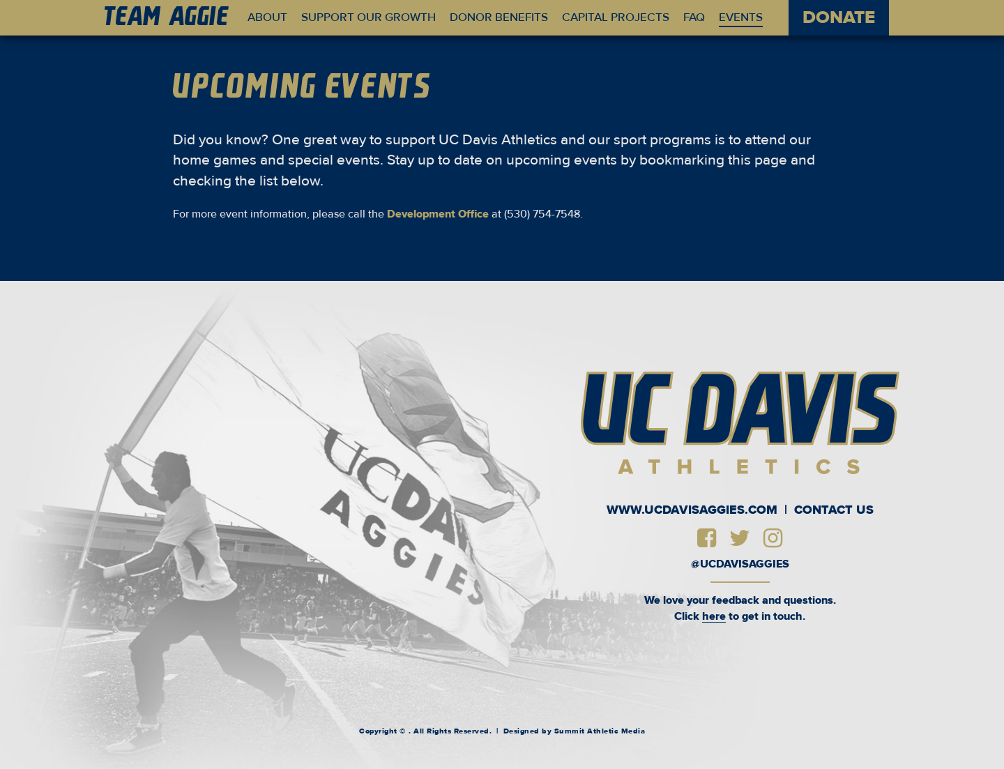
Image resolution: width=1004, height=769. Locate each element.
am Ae (167, 18)
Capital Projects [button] (615, 18)
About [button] (267, 18)
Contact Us (834, 510)
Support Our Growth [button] (368, 18)
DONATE (839, 17)
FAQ (694, 18)
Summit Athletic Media (600, 731)
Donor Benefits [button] (499, 18)
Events (741, 18)
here (714, 616)
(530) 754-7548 (542, 214)
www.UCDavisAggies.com (692, 510)
